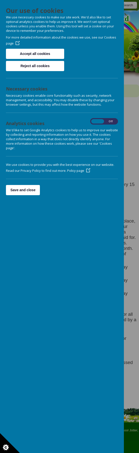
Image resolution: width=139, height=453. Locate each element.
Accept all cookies (35, 54)
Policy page (78, 170)
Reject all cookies (35, 66)
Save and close (22, 190)
